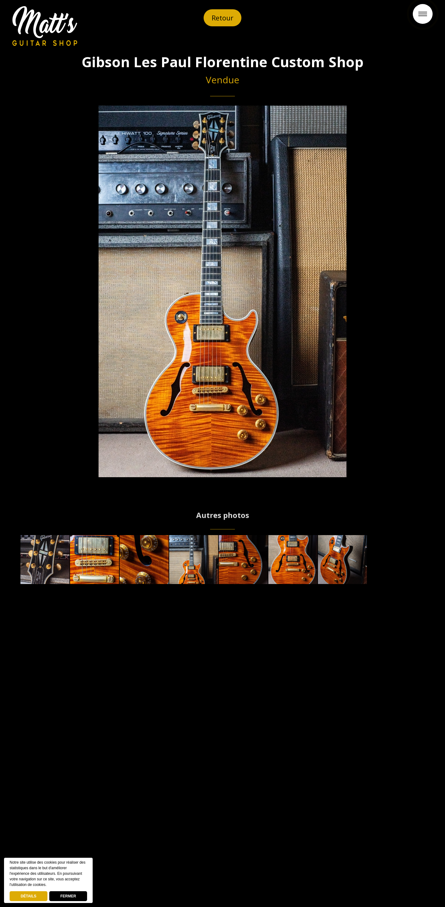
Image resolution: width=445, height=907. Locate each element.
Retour (222, 17)
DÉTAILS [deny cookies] (28, 896)
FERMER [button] (68, 896)
